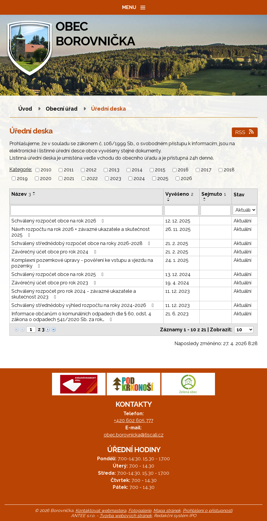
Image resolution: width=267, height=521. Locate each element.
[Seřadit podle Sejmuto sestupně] (204, 200)
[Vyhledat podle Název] (86, 210)
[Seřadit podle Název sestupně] (34, 195)
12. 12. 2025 (177, 221)
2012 (91, 170)
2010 (46, 170)
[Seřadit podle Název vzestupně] (34, 192)
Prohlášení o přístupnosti (207, 510)
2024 (139, 178)
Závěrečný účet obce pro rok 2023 (54, 283)
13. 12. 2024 (178, 274)
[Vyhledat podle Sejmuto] (216, 210)
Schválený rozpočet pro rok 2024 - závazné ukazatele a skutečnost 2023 (73, 294)
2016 (183, 170)
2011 (69, 170)
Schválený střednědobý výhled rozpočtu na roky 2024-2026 (83, 305)
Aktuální (242, 221)
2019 (22, 178)
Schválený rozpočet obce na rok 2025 (58, 274)
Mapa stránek (167, 510)
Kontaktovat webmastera (100, 510)
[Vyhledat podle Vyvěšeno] (181, 210)
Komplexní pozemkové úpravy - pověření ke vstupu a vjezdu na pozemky (82, 263)
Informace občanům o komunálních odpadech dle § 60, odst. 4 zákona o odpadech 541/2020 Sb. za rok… (81, 316)
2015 (160, 170)
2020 (45, 178)
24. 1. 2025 (177, 260)
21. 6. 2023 (177, 314)
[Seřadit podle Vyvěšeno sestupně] (168, 200)
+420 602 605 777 (133, 420)
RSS (245, 132)
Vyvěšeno (179, 194)
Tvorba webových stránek (126, 515)
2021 (69, 178)
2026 (186, 178)
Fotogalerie (139, 510)
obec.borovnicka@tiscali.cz (134, 435)
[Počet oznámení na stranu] (243, 329)
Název (21, 194)
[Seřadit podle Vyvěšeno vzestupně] (168, 198)
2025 (162, 178)
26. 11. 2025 (178, 229)
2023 (115, 178)
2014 (137, 170)
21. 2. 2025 (176, 243)
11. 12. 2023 (177, 291)
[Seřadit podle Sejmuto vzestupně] (204, 198)
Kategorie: (20, 169)
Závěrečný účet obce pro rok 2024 (54, 252)
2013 (114, 170)
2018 (229, 170)
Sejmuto (213, 194)
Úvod (25, 109)
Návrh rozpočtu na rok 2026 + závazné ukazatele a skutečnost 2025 (80, 232)
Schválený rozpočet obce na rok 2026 (58, 221)
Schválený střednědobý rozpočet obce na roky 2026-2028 (81, 243)
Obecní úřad (62, 109)
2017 (206, 170)
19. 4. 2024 (177, 283)
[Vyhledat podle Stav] (244, 210)
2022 (92, 178)
